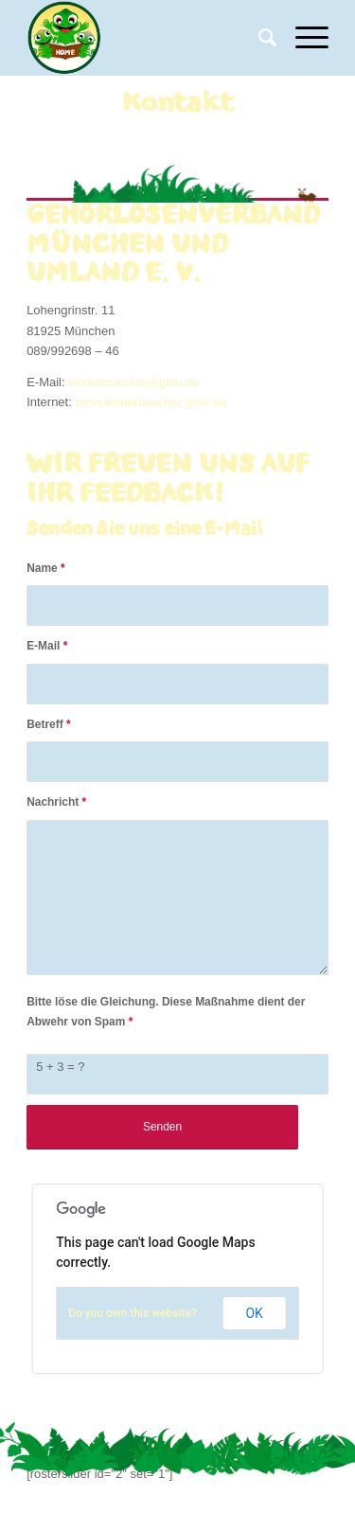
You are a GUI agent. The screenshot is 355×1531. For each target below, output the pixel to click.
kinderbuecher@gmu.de (134, 382)
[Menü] (302, 38)
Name (46, 568)
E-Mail (47, 645)
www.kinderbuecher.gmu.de (150, 402)
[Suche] (258, 38)
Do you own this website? (132, 1313)
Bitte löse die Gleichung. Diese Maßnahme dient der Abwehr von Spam (166, 1011)
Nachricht (56, 802)
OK (253, 1313)
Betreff (49, 724)
